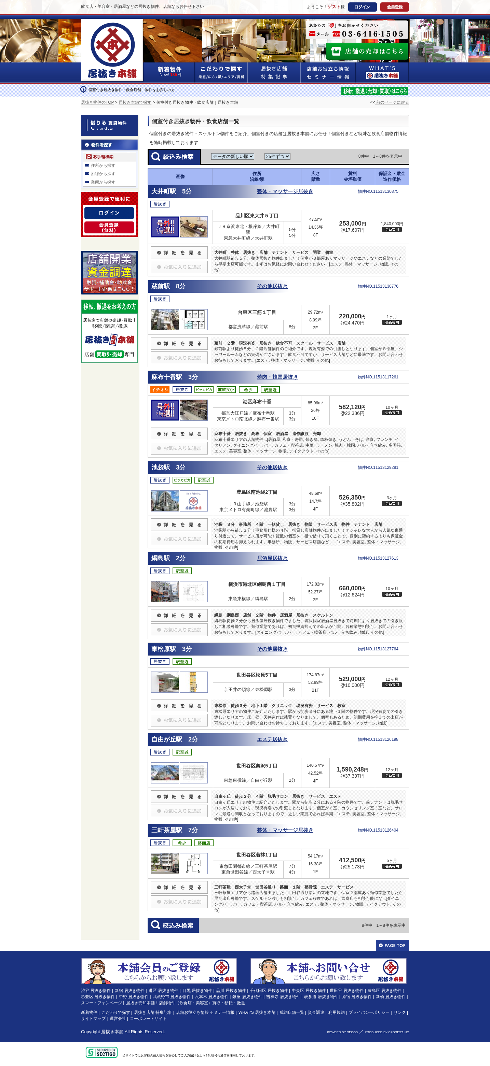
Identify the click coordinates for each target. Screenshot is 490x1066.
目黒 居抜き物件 (197, 990)
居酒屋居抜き (272, 558)
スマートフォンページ (101, 1002)
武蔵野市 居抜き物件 (172, 996)
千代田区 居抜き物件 (269, 990)
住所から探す (103, 165)
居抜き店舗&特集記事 (274, 72)
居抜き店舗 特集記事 (153, 1012)
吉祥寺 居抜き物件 (283, 996)
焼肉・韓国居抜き (277, 377)
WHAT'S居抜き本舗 (382, 72)
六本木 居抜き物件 (212, 996)
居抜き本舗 (112, 1031)
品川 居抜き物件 (231, 990)
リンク (400, 1012)
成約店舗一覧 (292, 1012)
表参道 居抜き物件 (321, 996)
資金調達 (316, 1012)
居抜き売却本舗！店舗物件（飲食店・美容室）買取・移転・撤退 (185, 1002)
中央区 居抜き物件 (309, 990)
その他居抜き (272, 286)
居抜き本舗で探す (135, 102)
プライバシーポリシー (369, 1012)
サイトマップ (93, 1018)
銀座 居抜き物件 (247, 996)
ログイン (362, 7)
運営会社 (118, 1018)
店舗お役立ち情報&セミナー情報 (328, 72)
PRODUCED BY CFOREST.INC (387, 1032)
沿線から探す (103, 173)
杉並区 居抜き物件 (98, 996)
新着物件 (89, 1012)
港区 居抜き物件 (163, 990)
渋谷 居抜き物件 (96, 990)
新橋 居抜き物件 (391, 996)
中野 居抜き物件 (134, 996)
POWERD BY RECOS (342, 1032)
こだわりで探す (221, 72)
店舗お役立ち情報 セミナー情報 (205, 1012)
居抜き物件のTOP (97, 102)
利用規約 (336, 1012)
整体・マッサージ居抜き (285, 191)
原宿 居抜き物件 (357, 996)
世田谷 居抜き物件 (347, 990)
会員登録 (394, 7)
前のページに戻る (392, 102)
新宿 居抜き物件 (130, 990)
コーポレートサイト (148, 1018)
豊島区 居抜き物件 (384, 990)
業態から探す (103, 182)
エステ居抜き (272, 739)
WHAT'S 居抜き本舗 (257, 1012)
